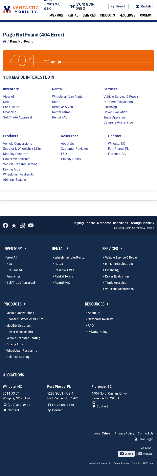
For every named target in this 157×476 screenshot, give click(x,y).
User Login (144, 439)
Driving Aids (11, 169)
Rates (56, 101)
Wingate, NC (56, 7)
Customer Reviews (74, 148)
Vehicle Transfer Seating (20, 164)
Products (107, 17)
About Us (67, 143)
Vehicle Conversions (17, 143)
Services (89, 17)
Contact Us (145, 433)
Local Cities (102, 433)
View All (9, 96)
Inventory (56, 17)
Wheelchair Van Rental (67, 96)
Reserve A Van (62, 107)
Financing (9, 112)
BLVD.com (148, 463)
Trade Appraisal (115, 117)
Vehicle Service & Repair (121, 96)
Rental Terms (61, 112)
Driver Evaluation (115, 112)
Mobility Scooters (15, 153)
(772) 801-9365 (63, 404)
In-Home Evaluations (118, 101)
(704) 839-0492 (84, 7)
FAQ (64, 153)
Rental (73, 17)
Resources (127, 17)
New (6, 101)
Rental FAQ (60, 117)
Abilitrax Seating (14, 179)
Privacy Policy (71, 158)
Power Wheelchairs (16, 158)
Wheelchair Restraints (18, 174)
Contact (146, 17)
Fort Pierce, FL (118, 148)
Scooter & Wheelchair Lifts (22, 148)
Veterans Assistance (118, 122)
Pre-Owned (11, 107)
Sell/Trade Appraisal (17, 117)
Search (118, 7)
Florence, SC (117, 153)
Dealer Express (121, 463)
